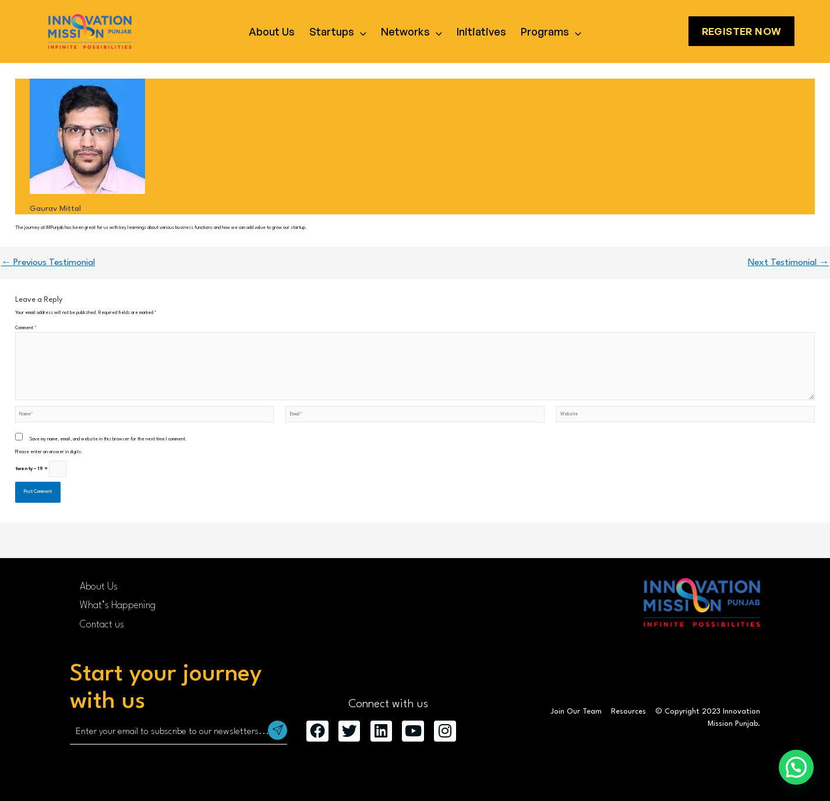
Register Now (742, 31)
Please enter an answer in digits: (48, 452)
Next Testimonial (788, 262)
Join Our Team (576, 711)
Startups (337, 31)
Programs (551, 31)
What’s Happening (118, 606)
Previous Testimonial (48, 262)
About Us (272, 31)
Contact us (102, 625)
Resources (628, 711)
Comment (26, 328)
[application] (360, 31)
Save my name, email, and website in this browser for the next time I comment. (108, 439)
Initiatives (481, 31)
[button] (796, 767)
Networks (411, 31)
